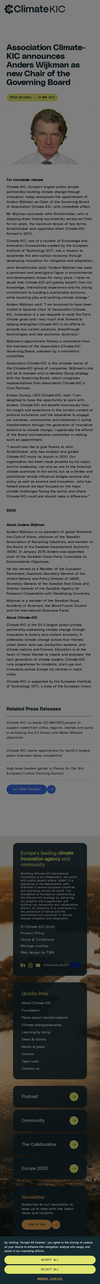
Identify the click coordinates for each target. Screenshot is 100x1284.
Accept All (50, 1260)
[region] (50, 1260)
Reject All (50, 1269)
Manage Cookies (50, 1278)
